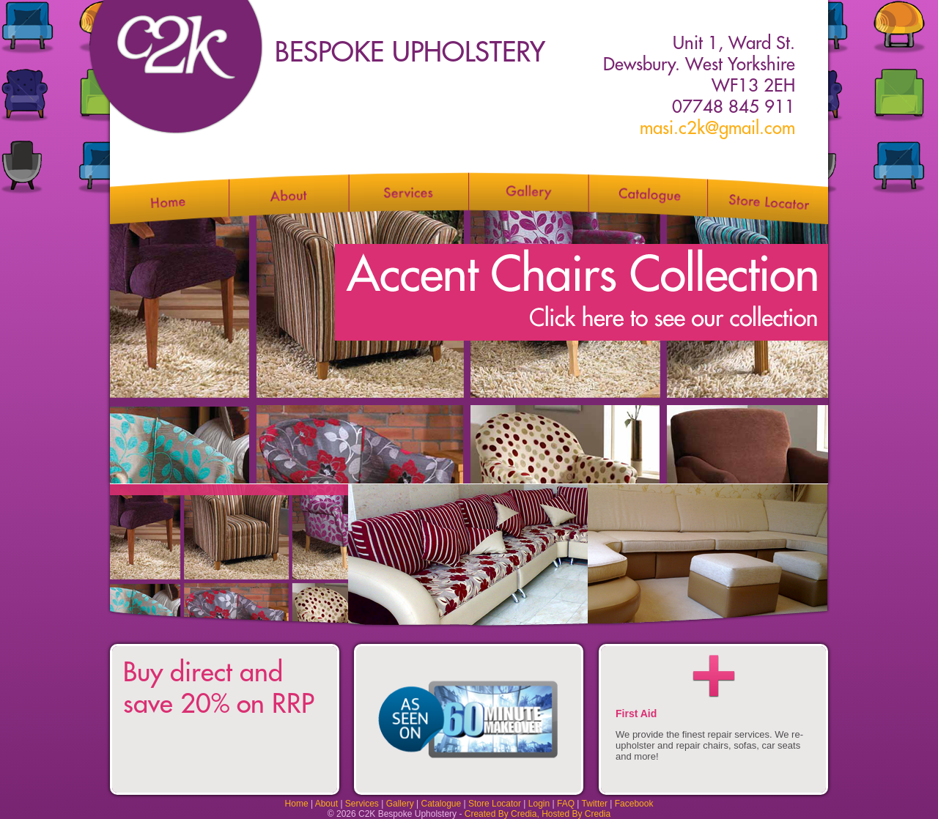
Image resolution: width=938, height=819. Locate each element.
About (326, 803)
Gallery (400, 803)
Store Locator (494, 803)
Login (539, 803)
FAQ (566, 803)
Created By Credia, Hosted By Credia (537, 814)
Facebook (634, 803)
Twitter (595, 803)
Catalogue (441, 803)
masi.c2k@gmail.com (717, 128)
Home (297, 803)
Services (362, 803)
